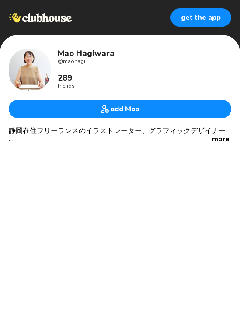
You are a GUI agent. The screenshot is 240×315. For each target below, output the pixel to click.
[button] (220, 139)
